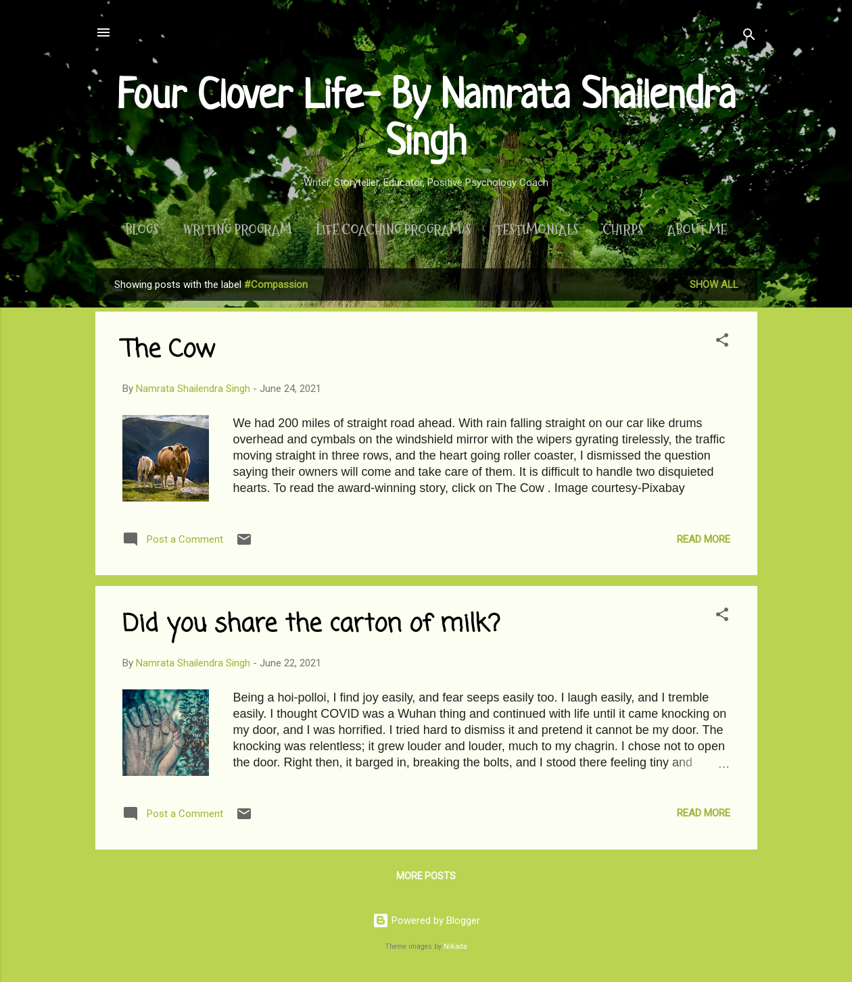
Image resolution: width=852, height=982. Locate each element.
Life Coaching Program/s (393, 229)
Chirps (622, 229)
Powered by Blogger (426, 920)
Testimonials (536, 229)
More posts (426, 875)
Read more (703, 539)
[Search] (749, 36)
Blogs (141, 229)
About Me (697, 229)
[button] (722, 342)
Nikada (455, 946)
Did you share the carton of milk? (311, 624)
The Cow (168, 350)
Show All (714, 284)
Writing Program (237, 229)
